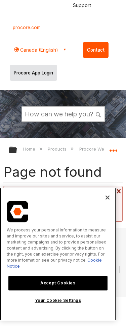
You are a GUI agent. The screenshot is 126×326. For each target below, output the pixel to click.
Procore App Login (33, 72)
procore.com (27, 27)
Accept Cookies (57, 282)
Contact (95, 50)
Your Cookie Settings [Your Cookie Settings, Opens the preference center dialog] (58, 300)
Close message (118, 191)
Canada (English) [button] (38, 50)
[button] (98, 113)
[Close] (107, 197)
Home (30, 149)
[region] (58, 254)
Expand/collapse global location (113, 148)
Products (58, 149)
